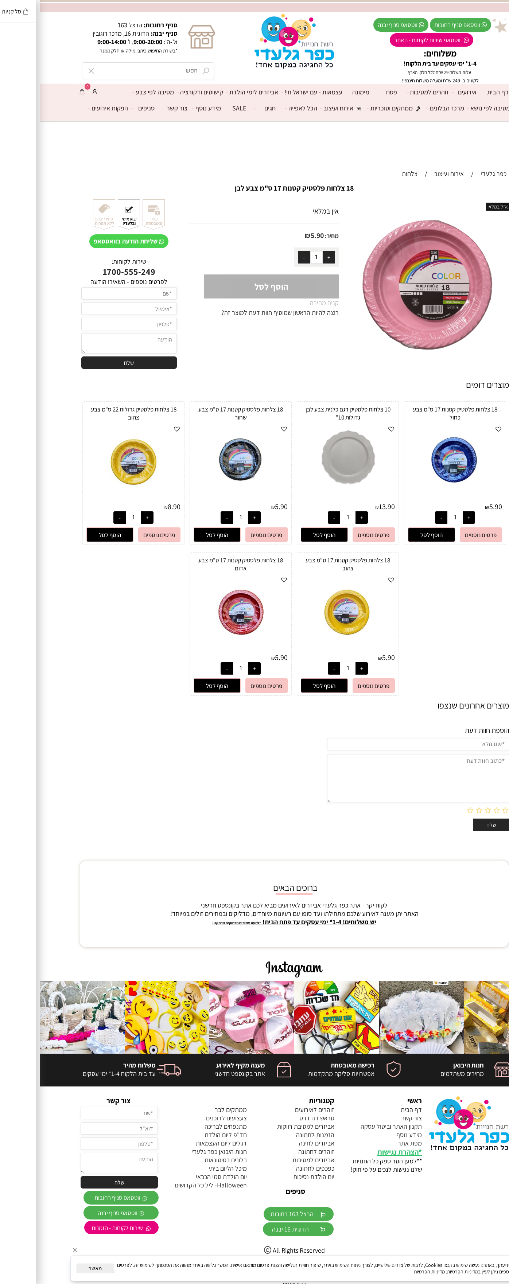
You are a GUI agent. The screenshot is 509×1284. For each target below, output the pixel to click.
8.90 (134, 506)
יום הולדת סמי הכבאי (181, 1176)
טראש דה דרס (277, 1118)
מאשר (55, 1268)
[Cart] (42, 91)
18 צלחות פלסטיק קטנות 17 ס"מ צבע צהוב (308, 564)
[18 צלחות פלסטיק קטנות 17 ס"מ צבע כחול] (415, 499)
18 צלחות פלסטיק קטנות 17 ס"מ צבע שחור (201, 413)
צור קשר (137, 108)
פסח (351, 92)
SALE (200, 108)
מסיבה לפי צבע (115, 92)
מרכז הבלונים (407, 108)
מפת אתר (370, 1143)
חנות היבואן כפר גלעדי (179, 1151)
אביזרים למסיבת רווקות (266, 1126)
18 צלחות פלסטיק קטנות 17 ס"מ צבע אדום (201, 564)
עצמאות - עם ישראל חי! (274, 92)
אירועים (426, 92)
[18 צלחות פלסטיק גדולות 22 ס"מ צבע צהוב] (94, 499)
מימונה (321, 92)
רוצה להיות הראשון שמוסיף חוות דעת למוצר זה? (240, 312)
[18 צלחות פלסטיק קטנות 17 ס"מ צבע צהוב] (308, 650)
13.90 (347, 506)
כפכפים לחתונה (275, 1168)
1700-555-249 (89, 271)
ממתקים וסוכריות (357, 108)
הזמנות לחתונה (275, 1135)
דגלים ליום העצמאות (181, 1143)
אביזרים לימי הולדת (214, 92)
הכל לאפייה (263, 108)
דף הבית (458, 92)
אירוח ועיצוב (304, 108)
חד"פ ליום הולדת (186, 1135)
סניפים (104, 108)
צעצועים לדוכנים (186, 1118)
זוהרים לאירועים (275, 1109)
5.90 (277, 235)
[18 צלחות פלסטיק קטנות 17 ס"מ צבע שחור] (201, 499)
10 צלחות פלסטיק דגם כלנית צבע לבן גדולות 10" (308, 413)
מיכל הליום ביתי (188, 1168)
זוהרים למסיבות (389, 92)
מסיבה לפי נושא (450, 108)
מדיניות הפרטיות (389, 1271)
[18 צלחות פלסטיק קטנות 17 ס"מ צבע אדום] (201, 650)
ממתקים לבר (191, 1109)
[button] (391, 534)
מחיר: (291, 236)
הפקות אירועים (70, 108)
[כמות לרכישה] (277, 257)
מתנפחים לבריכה (186, 1126)
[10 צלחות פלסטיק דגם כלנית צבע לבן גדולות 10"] (308, 485)
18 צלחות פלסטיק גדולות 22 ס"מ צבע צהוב (94, 413)
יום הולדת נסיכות (274, 1176)
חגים (227, 108)
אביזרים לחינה (277, 1143)
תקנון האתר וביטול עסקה (351, 1126)
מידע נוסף (168, 108)
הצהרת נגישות (358, 1152)
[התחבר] (55, 91)
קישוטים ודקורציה (161, 92)
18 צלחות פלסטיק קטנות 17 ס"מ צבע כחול (415, 413)
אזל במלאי (458, 206)
